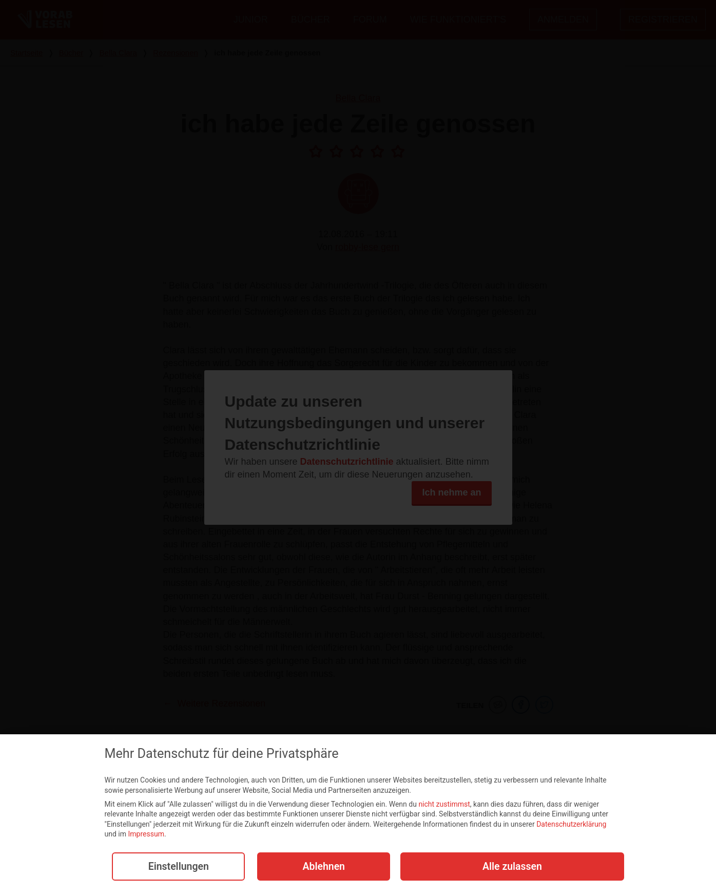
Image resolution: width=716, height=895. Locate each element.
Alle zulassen (512, 867)
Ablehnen (321, 867)
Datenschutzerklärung (571, 825)
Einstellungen (176, 867)
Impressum (146, 835)
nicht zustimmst (444, 805)
